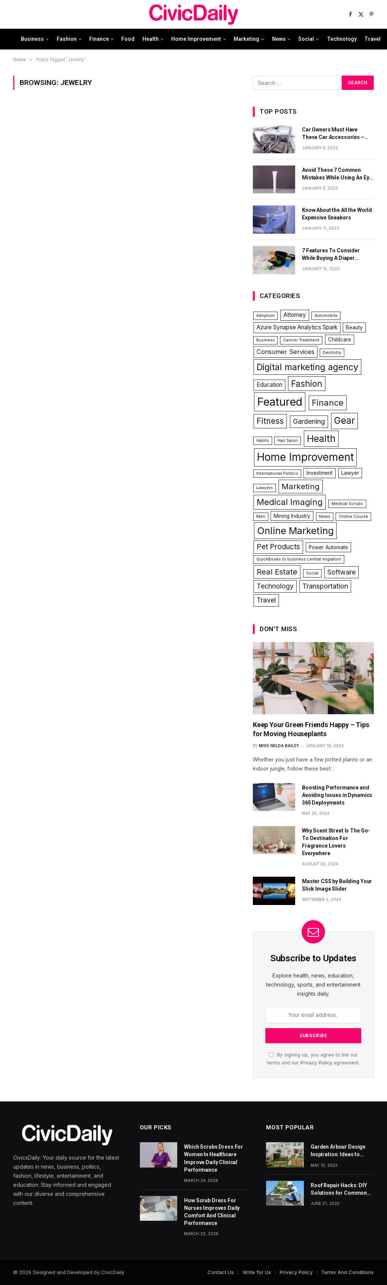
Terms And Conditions (347, 1272)
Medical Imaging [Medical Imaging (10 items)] (290, 502)
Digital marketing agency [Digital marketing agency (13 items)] (307, 366)
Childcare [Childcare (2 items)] (339, 340)
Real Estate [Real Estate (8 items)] (277, 571)
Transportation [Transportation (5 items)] (325, 586)
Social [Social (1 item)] (312, 573)
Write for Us (257, 1272)
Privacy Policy (316, 1063)
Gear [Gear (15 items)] (344, 420)
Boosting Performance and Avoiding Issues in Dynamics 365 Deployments (337, 795)
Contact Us (220, 1272)
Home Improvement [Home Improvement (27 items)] (305, 457)
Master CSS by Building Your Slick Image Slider (337, 885)
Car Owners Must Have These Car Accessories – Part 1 (333, 134)
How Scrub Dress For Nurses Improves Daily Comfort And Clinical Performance (212, 1211)
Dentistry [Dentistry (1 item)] (332, 352)
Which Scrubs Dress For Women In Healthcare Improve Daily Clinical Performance (213, 1158)
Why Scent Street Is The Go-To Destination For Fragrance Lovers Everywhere (336, 842)
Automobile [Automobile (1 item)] (325, 315)
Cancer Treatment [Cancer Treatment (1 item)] (301, 340)
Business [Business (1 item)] (265, 340)
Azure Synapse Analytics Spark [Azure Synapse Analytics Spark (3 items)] (297, 327)
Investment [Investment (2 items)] (320, 473)
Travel (372, 39)
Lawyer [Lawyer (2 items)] (350, 473)
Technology (342, 39)
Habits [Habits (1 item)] (262, 440)
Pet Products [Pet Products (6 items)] (278, 546)
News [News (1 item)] (324, 516)
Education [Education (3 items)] (269, 384)
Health (150, 39)
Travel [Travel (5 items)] (266, 600)
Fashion (67, 39)
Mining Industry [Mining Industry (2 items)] (292, 516)
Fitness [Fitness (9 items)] (270, 421)
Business (32, 39)
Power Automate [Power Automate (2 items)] (328, 547)
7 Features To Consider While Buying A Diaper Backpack (331, 254)
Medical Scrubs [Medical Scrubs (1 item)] (347, 503)
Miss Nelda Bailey (279, 745)
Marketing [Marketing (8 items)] (301, 486)
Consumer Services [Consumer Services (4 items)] (285, 351)
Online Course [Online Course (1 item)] (353, 516)
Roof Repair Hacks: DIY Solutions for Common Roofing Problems (339, 1189)
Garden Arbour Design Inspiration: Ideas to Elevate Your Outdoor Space (338, 1151)
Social (306, 39)
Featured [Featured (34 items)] (279, 401)
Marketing (246, 39)
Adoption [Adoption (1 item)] (265, 315)
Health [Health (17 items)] (321, 438)
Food (128, 39)
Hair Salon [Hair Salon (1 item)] (287, 440)
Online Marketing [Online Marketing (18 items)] (295, 530)
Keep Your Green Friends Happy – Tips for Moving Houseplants (311, 729)
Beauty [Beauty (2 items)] (354, 327)
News (279, 39)
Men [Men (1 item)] (260, 516)
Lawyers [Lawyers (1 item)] (264, 487)
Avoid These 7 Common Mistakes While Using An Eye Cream (337, 174)
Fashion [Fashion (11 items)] (306, 383)
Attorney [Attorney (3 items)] (294, 314)
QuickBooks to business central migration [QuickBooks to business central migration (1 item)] (298, 559)
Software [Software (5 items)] (341, 572)
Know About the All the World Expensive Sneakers (337, 214)
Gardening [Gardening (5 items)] (309, 421)
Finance (99, 39)
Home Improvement (196, 39)
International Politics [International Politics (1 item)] (277, 473)
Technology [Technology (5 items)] (275, 586)
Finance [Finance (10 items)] (328, 403)
